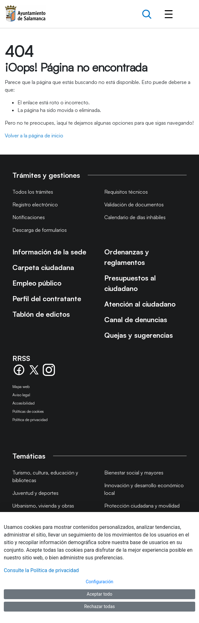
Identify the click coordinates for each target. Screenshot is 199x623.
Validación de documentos (134, 204)
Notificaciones (28, 217)
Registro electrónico (35, 204)
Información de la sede (49, 251)
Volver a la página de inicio (34, 135)
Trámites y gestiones (46, 175)
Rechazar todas (99, 606)
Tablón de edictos (41, 314)
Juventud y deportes (35, 493)
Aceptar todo (99, 594)
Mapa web (21, 386)
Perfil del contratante (46, 298)
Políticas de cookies (28, 411)
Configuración (99, 581)
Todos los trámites (32, 192)
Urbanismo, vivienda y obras (43, 505)
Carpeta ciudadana (43, 267)
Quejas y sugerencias (138, 335)
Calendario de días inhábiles (135, 217)
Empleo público (36, 283)
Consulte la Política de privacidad (41, 570)
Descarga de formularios (39, 230)
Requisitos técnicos (126, 192)
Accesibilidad (23, 403)
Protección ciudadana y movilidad (142, 505)
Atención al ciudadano (139, 304)
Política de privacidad (30, 419)
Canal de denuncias (135, 319)
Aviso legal (21, 394)
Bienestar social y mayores (133, 472)
